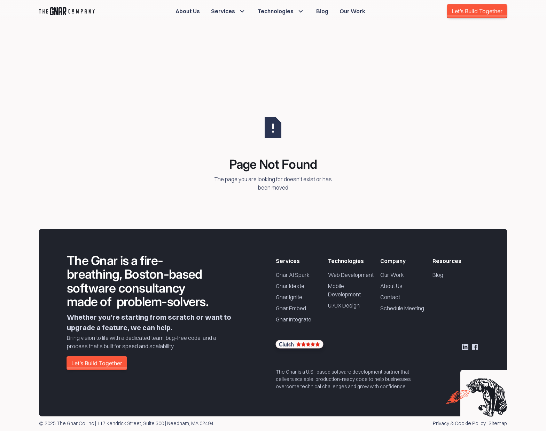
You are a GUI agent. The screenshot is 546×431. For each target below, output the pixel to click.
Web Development (351, 274)
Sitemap (498, 423)
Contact (390, 297)
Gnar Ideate (290, 285)
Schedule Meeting (402, 308)
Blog (437, 274)
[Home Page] (67, 11)
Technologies (346, 260)
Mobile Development (344, 290)
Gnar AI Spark (293, 274)
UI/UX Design (344, 305)
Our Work (392, 274)
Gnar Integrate (293, 319)
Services (288, 260)
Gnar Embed (291, 308)
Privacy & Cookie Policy (459, 423)
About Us (391, 285)
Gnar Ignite (289, 297)
